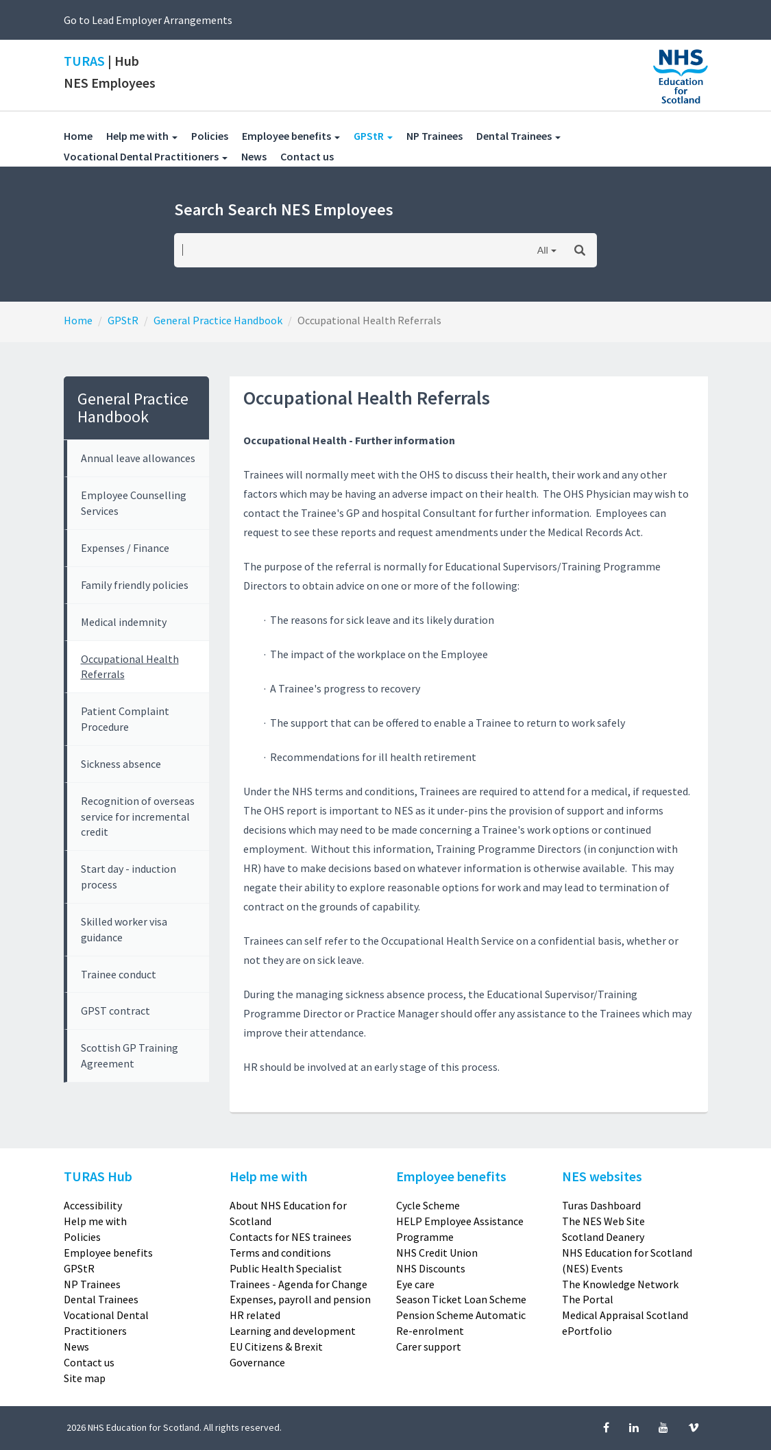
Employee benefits (108, 1252)
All (542, 250)
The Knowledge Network (620, 1284)
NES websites (602, 1176)
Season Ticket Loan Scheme (461, 1299)
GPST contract (115, 1010)
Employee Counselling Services (133, 503)
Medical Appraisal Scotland (625, 1315)
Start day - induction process (128, 876)
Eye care (415, 1284)
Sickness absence (121, 764)
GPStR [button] (380, 135)
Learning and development (293, 1331)
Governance (257, 1362)
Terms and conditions (280, 1252)
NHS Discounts (430, 1268)
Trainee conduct (118, 974)
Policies (216, 135)
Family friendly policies (134, 585)
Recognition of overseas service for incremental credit (138, 816)
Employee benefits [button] (291, 136)
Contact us (313, 156)
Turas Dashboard (601, 1205)
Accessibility (93, 1205)
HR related (255, 1315)
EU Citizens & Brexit (276, 1346)
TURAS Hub (98, 1176)
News (260, 156)
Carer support (428, 1346)
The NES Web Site (603, 1221)
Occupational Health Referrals (130, 666)
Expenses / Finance (125, 548)
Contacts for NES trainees (291, 1237)
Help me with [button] (142, 136)
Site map (85, 1378)
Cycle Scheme (428, 1205)
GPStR (123, 320)
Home (78, 136)
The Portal (587, 1299)
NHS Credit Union (437, 1252)
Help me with (95, 1221)
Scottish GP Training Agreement (129, 1055)
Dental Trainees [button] (518, 136)
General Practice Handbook (218, 320)
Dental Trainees (101, 1299)
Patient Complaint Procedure (125, 719)
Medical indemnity (124, 622)
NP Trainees (441, 135)
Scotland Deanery (603, 1237)
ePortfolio (587, 1331)
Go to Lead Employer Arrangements (148, 20)
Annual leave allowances (138, 458)
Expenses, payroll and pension (300, 1299)
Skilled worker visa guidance (124, 929)
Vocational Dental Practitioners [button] (146, 156)
